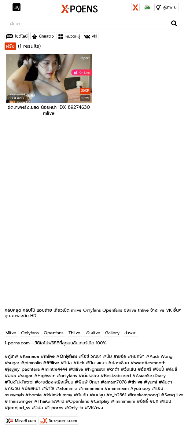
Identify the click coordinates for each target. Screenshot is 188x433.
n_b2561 (118, 395)
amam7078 (115, 382)
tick (80, 363)
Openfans (54, 333)
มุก (155, 401)
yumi (152, 382)
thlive (77, 369)
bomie (35, 395)
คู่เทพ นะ (170, 7)
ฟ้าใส (49, 388)
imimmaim (92, 388)
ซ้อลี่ (144, 401)
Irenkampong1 (145, 395)
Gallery (112, 333)
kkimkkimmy (59, 395)
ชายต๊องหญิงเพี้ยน (55, 382)
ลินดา (167, 382)
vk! (94, 36)
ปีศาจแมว (98, 363)
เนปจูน (99, 395)
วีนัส (68, 363)
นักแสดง (46, 36)
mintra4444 (56, 369)
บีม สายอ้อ (116, 356)
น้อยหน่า (32, 388)
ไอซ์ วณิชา (91, 356)
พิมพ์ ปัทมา (88, 382)
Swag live (173, 395)
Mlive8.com (25, 421)
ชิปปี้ (160, 369)
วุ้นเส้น (130, 369)
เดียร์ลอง (90, 375)
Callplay (101, 401)
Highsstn (46, 375)
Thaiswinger (20, 401)
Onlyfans (30, 333)
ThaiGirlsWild (51, 401)
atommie (68, 388)
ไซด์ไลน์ (21, 36)
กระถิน (14, 388)
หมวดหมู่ (72, 36)
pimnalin (33, 363)
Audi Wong (160, 356)
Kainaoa (31, 356)
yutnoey (142, 388)
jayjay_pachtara (24, 369)
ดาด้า (114, 369)
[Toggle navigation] (18, 7)
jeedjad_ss (19, 408)
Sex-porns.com (63, 421)
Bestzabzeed (117, 375)
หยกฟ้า (138, 356)
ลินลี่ (173, 369)
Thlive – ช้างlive (84, 333)
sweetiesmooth (149, 363)
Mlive (11, 333)
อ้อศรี (146, 369)
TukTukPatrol (20, 382)
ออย (12, 375)
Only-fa (75, 408)
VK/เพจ (95, 408)
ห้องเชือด (120, 363)
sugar (14, 363)
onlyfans (68, 375)
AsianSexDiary (151, 375)
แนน (167, 401)
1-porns (55, 408)
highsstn (96, 369)
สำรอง (130, 333)
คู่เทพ (13, 356)
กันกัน (82, 395)
